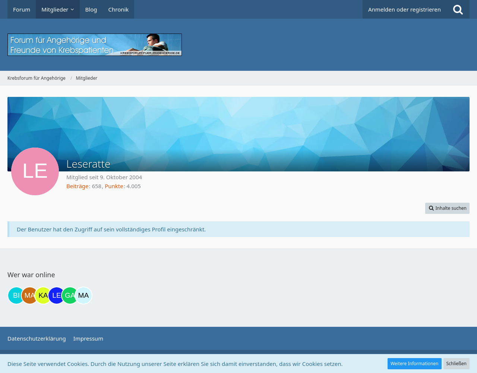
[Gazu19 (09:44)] (70, 295)
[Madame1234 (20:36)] (30, 295)
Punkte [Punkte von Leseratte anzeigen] (114, 186)
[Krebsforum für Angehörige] (238, 45)
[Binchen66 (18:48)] (16, 295)
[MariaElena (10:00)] (83, 295)
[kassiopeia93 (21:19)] (43, 295)
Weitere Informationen (415, 363)
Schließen (456, 363)
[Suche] (458, 9)
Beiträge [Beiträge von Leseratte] (77, 186)
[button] (447, 208)
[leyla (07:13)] (57, 295)
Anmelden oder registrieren (404, 9)
